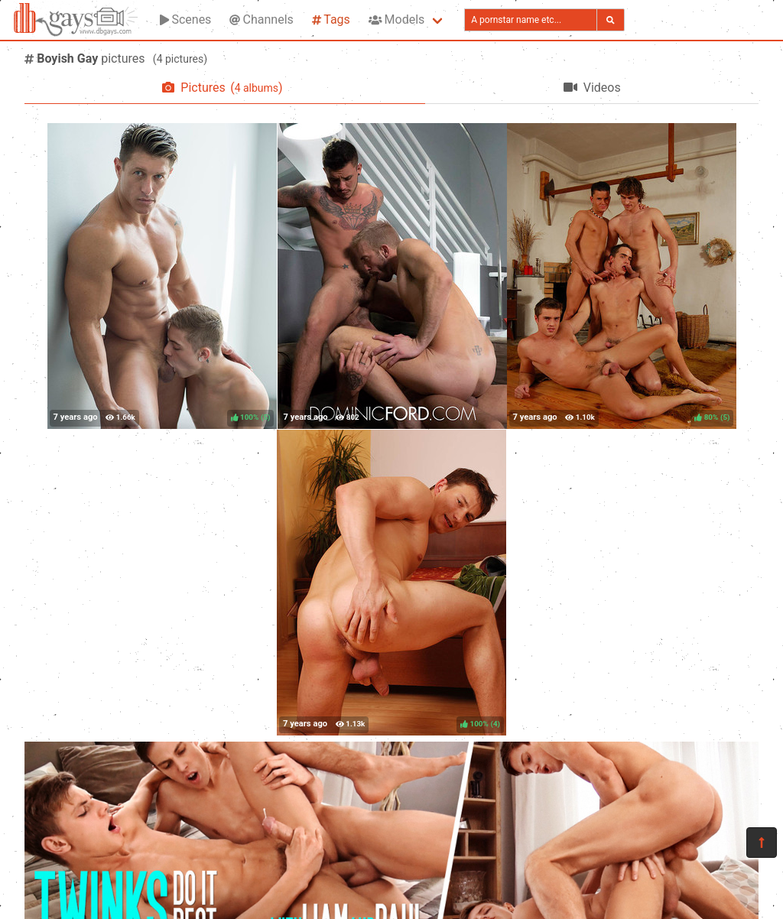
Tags (331, 19)
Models (396, 19)
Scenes (185, 19)
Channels (261, 19)
